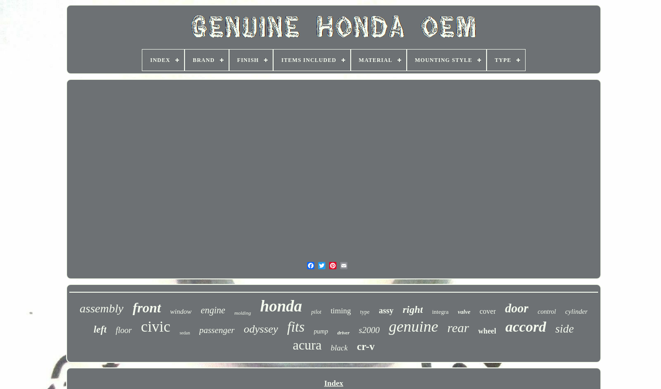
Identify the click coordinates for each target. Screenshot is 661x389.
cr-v (366, 346)
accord (525, 326)
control (547, 311)
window (181, 311)
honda (281, 306)
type (365, 312)
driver (343, 332)
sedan (184, 332)
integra (440, 311)
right (413, 309)
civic (155, 326)
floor (124, 330)
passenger (217, 330)
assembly (101, 308)
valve (464, 311)
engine (213, 310)
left (100, 329)
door (516, 308)
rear (458, 328)
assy (386, 310)
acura (307, 345)
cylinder (576, 311)
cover (488, 311)
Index (333, 383)
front (147, 307)
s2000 (369, 330)
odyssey (261, 329)
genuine (413, 326)
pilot (316, 312)
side (564, 328)
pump (321, 331)
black (339, 348)
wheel (487, 331)
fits (296, 327)
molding (243, 313)
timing (340, 310)
